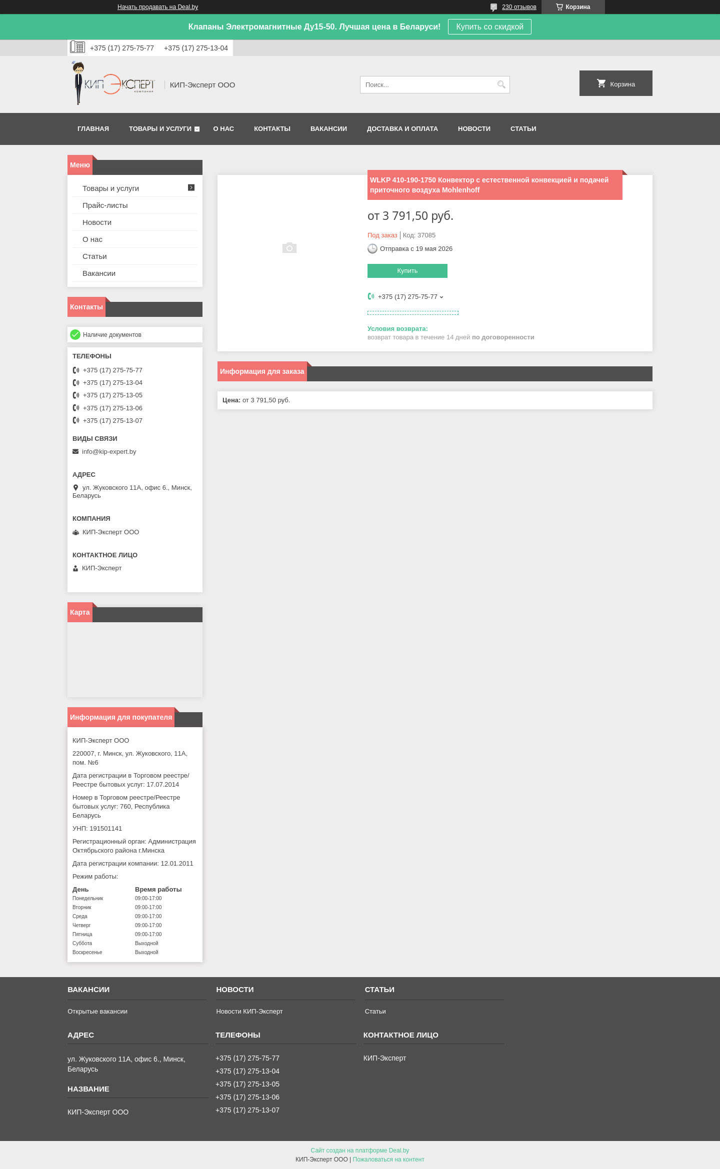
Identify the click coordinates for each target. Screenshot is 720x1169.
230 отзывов (519, 6)
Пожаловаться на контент (388, 1159)
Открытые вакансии (98, 1011)
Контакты (272, 128)
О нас (224, 128)
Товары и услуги (160, 128)
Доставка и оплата (402, 128)
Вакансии (328, 128)
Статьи (523, 128)
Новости (474, 128)
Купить (407, 270)
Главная (93, 128)
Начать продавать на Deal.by (158, 6)
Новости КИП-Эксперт (249, 1011)
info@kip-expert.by (109, 451)
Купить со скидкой (490, 26)
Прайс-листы (105, 205)
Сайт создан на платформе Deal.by (360, 1150)
